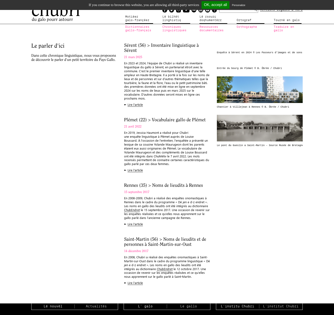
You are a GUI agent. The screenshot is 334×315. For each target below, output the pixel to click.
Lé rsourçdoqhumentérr (210, 18)
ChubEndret (132, 210)
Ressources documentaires (211, 28)
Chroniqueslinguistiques (174, 28)
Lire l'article (135, 104)
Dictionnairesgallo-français (138, 28)
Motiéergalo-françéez (137, 18)
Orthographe (247, 26)
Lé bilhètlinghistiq (171, 18)
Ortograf (244, 20)
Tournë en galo (287, 20)
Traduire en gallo (284, 28)
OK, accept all (215, 5)
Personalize (238, 5)
